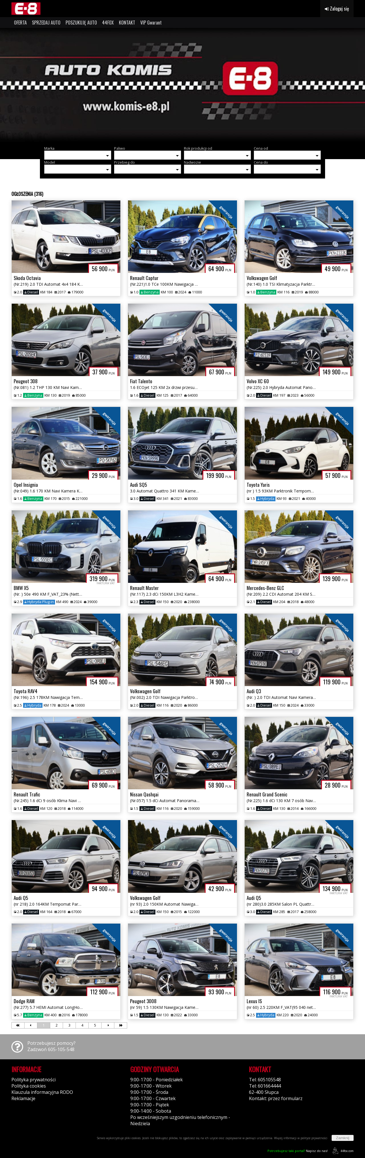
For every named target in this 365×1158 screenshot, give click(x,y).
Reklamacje (23, 1098)
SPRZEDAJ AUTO (46, 22)
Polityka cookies (28, 1086)
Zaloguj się (337, 8)
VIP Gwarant (151, 22)
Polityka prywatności (33, 1079)
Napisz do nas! (297, 1151)
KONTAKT (127, 22)
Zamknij (342, 1138)
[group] (182, 85)
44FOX (108, 22)
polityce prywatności (314, 1138)
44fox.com (342, 1151)
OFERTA (20, 22)
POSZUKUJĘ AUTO (81, 22)
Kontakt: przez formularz (276, 1098)
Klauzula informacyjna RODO (42, 1092)
